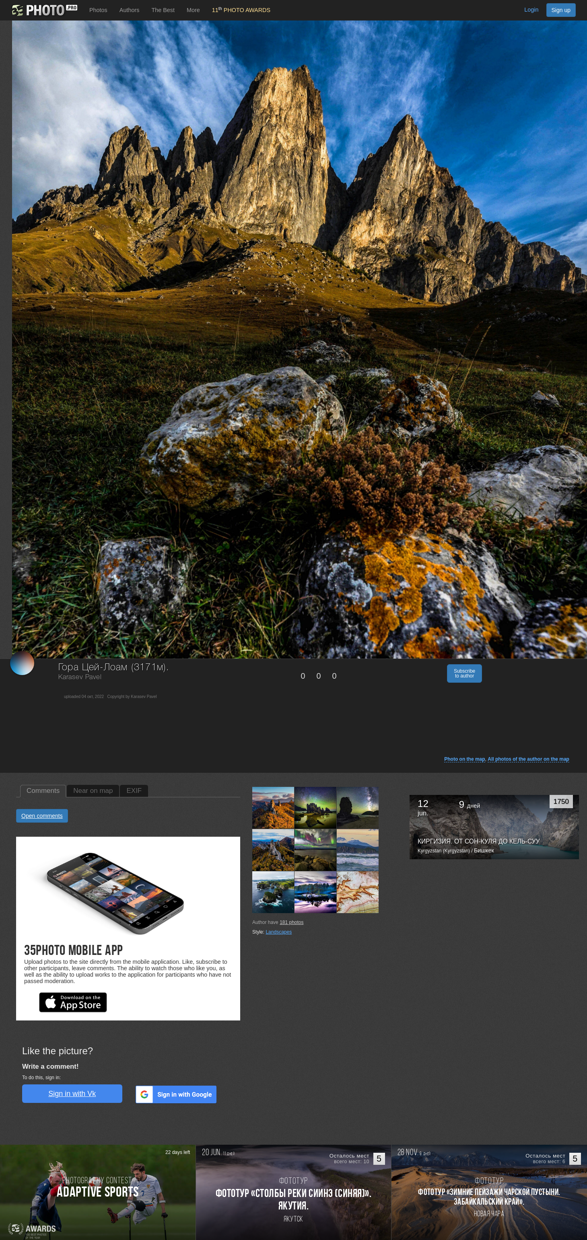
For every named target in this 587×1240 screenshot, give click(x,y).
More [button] (193, 10)
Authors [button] (129, 10)
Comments (43, 791)
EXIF (134, 791)
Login (531, 9)
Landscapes (279, 932)
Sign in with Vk (72, 1094)
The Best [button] (163, 10)
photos (291, 922)
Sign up (561, 10)
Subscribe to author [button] (464, 673)
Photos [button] (98, 10)
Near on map (93, 791)
